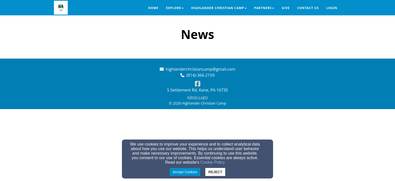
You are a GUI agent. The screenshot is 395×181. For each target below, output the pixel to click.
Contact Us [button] (308, 8)
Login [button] (331, 8)
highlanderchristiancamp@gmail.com (201, 69)
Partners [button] (264, 8)
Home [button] (153, 8)
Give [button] (285, 8)
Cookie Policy (213, 162)
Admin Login (197, 97)
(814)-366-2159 (200, 75)
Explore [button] (175, 8)
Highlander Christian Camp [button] (219, 8)
